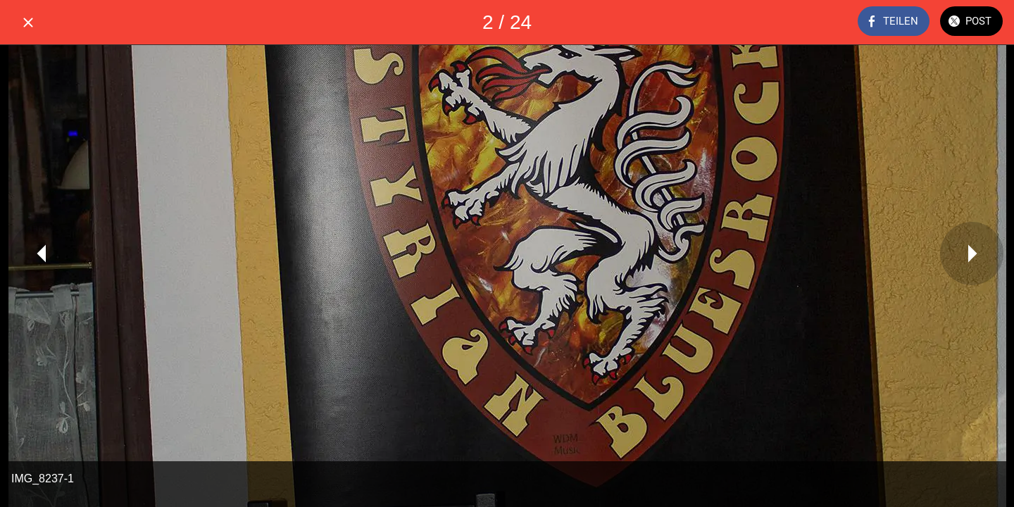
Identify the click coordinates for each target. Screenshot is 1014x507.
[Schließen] (28, 22)
